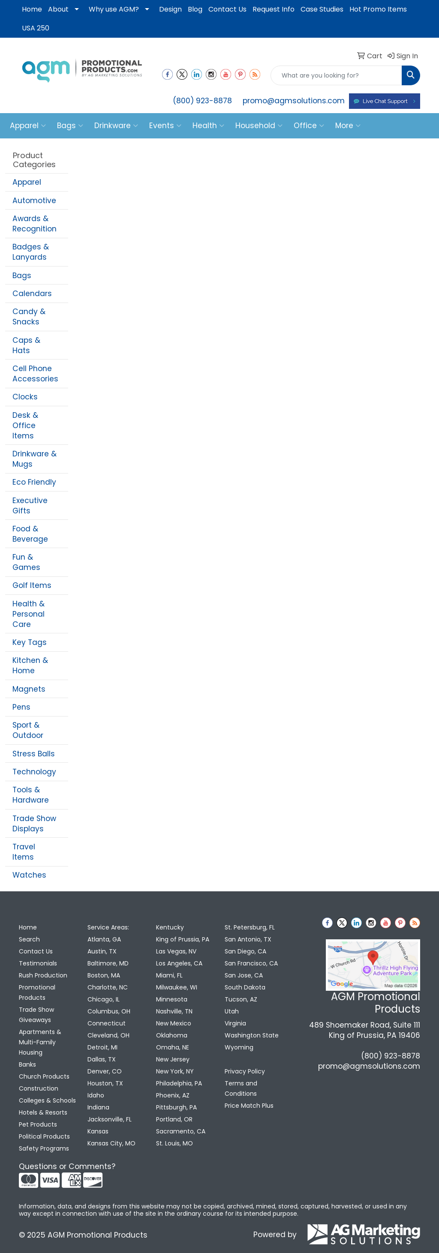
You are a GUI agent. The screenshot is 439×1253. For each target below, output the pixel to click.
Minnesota (171, 999)
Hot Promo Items (378, 9)
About (58, 9)
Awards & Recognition (34, 223)
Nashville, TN (174, 1011)
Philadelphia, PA (179, 1083)
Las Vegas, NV (176, 951)
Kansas (97, 1131)
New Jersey (172, 1059)
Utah (232, 1011)
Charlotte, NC (107, 987)
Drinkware (116, 125)
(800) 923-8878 (202, 101)
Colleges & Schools (47, 1100)
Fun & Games (26, 562)
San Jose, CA (244, 975)
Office (309, 125)
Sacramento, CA (180, 1131)
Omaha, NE (172, 1047)
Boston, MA (103, 975)
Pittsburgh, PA (176, 1107)
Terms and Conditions (241, 1088)
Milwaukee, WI (176, 987)
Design (170, 9)
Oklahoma (171, 1035)
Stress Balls (33, 754)
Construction (38, 1088)
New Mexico (173, 1023)
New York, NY (175, 1071)
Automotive (34, 200)
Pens (21, 707)
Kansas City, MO (111, 1143)
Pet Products (38, 1124)
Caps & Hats (26, 345)
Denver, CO (104, 1071)
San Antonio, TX (248, 939)
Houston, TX (105, 1083)
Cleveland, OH (108, 1035)
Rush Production (43, 975)
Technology (34, 772)
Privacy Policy (245, 1071)
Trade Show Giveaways (36, 1014)
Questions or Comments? (67, 1166)
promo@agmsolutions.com (294, 101)
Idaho (95, 1095)
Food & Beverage (30, 534)
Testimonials (38, 963)
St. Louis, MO (174, 1143)
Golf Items (31, 585)
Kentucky (170, 927)
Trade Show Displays (34, 823)
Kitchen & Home (30, 665)
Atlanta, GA (104, 939)
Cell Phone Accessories (35, 373)
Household (259, 125)
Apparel (28, 125)
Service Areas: (108, 927)
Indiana (98, 1107)
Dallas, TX (101, 1059)
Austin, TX (102, 951)
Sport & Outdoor (27, 730)
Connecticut (106, 1023)
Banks (27, 1064)
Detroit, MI (102, 1047)
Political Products (44, 1136)
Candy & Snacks (28, 316)
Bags (70, 125)
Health (208, 125)
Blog (195, 9)
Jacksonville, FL (109, 1119)
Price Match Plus (249, 1105)
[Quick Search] (336, 75)
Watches (29, 875)
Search (29, 939)
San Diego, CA (245, 951)
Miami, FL (169, 975)
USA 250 (35, 28)
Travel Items (23, 852)
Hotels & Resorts (43, 1112)
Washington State (252, 1035)
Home (32, 9)
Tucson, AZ (241, 999)
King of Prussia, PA (182, 939)
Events (165, 125)
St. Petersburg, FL (250, 927)
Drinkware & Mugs (34, 459)
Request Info (274, 9)
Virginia (235, 1023)
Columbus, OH (108, 1011)
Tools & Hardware (30, 795)
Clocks (25, 397)
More (348, 125)
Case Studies (322, 9)
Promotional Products (37, 992)
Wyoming (239, 1047)
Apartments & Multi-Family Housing (40, 1042)
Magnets (28, 689)
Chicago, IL (103, 999)
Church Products (44, 1076)
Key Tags (29, 642)
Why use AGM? (114, 9)
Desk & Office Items (25, 425)
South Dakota (245, 987)
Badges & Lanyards (30, 252)
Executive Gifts (30, 505)
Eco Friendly (34, 482)
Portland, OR (174, 1119)
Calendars (32, 293)
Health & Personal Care (28, 614)
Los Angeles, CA (179, 963)
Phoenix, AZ (172, 1095)
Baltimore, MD (108, 963)
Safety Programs (44, 1148)
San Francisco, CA (251, 963)
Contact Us (227, 9)
